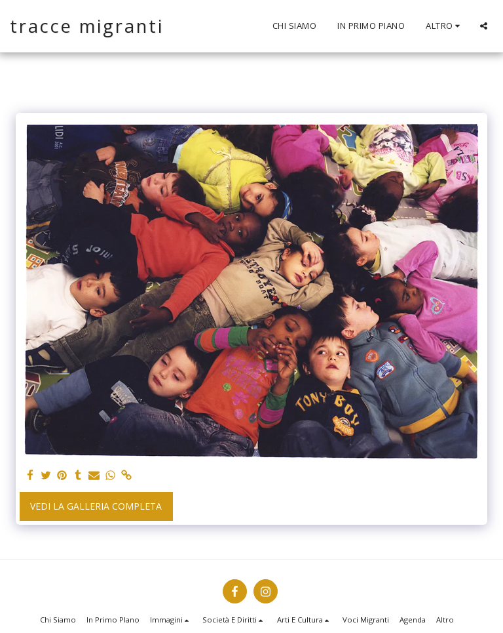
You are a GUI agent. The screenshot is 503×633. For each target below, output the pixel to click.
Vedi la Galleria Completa (96, 506)
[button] (484, 26)
